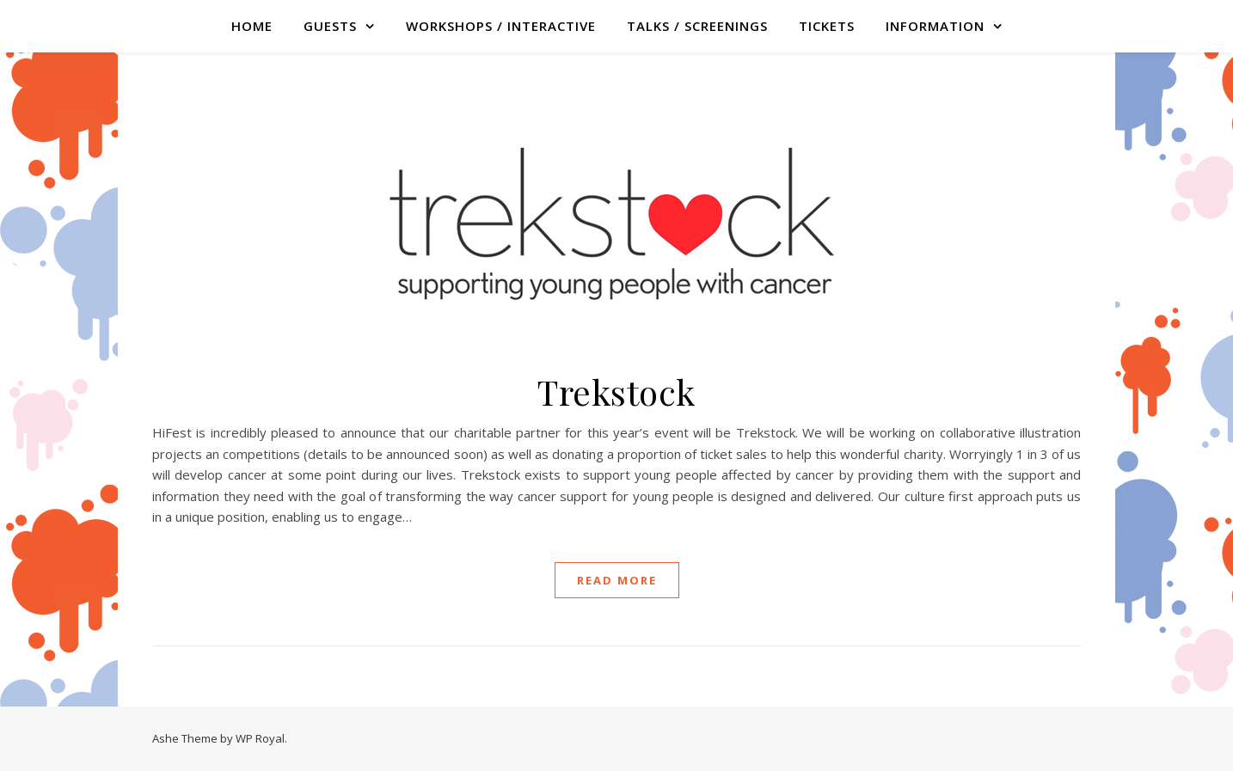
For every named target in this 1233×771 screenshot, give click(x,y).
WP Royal (260, 738)
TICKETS (827, 25)
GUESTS (330, 25)
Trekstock (616, 391)
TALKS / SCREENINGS (697, 25)
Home (252, 25)
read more (617, 580)
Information (935, 25)
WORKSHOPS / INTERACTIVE (501, 25)
